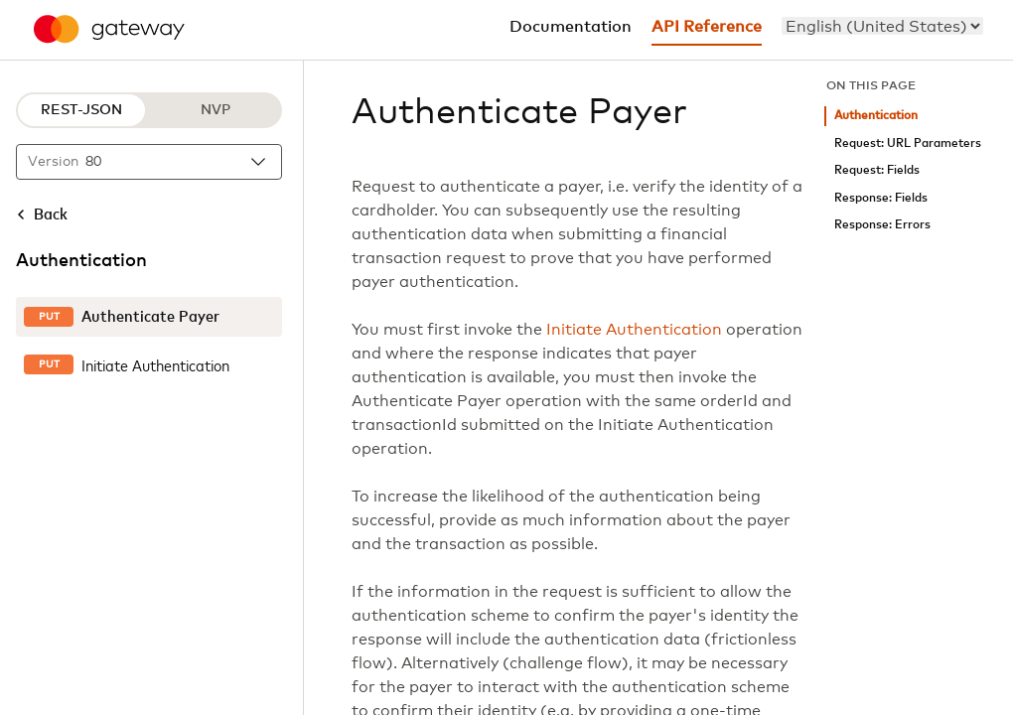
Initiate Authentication (634, 330)
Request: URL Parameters (907, 143)
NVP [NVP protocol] (215, 110)
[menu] (882, 26)
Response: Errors (882, 224)
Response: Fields (881, 198)
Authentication (876, 115)
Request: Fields (877, 170)
